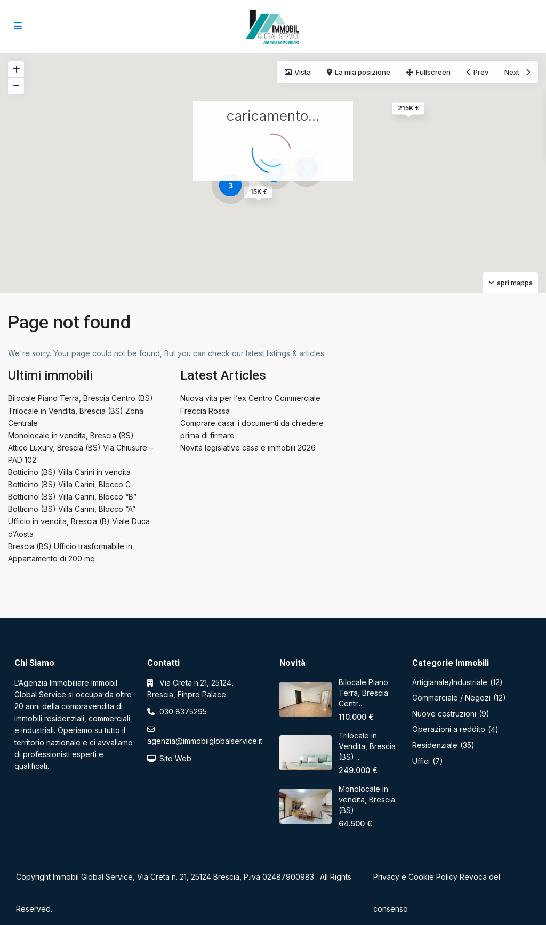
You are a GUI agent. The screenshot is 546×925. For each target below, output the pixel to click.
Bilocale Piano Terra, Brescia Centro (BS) (80, 398)
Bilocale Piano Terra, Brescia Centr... (363, 693)
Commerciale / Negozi (451, 697)
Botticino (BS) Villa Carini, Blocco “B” (72, 496)
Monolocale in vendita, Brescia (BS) (71, 435)
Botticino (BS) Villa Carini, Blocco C (69, 484)
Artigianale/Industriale (449, 682)
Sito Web (175, 758)
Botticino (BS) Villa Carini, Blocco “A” (71, 508)
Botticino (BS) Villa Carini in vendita (69, 472)
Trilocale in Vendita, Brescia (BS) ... (367, 746)
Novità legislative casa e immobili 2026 (248, 447)
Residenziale (434, 745)
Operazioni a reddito (448, 729)
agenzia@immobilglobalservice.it (204, 740)
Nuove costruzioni (444, 713)
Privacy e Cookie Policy (415, 876)
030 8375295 (183, 711)
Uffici (421, 761)
